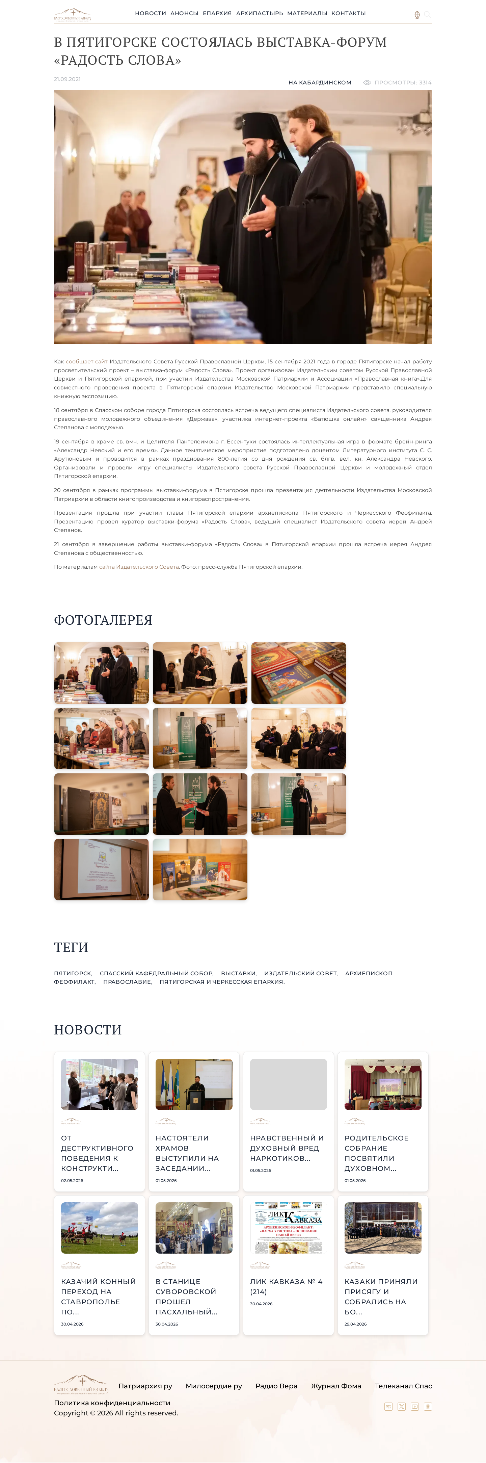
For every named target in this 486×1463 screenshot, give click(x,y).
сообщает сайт (87, 361)
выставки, (240, 973)
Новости (150, 13)
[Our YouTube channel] (416, 1408)
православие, (128, 982)
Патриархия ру (145, 1386)
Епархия (218, 13)
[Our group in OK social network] (428, 1408)
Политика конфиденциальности (112, 1403)
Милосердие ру (214, 1386)
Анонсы (184, 13)
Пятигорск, (74, 973)
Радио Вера (276, 1386)
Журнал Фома (336, 1386)
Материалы (307, 13)
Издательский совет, (302, 973)
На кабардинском (320, 82)
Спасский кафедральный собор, (158, 973)
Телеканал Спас (403, 1386)
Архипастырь (259, 13)
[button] (101, 673)
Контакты (348, 13)
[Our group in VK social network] (389, 1408)
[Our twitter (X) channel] (402, 1408)
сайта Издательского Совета (139, 567)
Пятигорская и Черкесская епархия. (222, 982)
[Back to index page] (72, 20)
